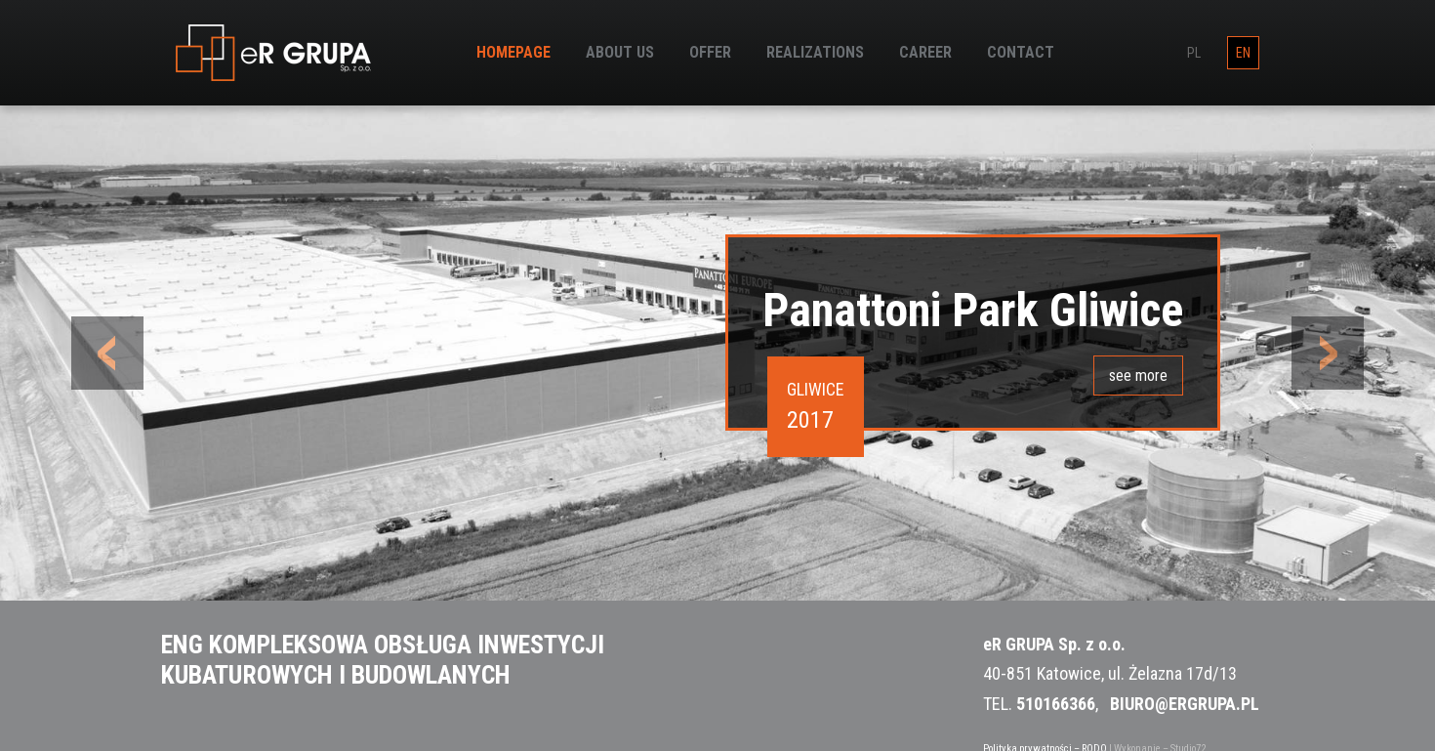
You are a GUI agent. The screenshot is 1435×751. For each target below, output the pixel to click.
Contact (1020, 52)
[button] (108, 353)
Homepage (513, 52)
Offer (710, 52)
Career (925, 52)
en (1243, 53)
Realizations (815, 52)
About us (620, 52)
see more (1138, 375)
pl (1194, 53)
